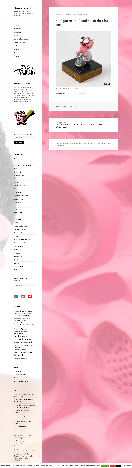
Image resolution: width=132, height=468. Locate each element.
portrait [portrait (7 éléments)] (15, 352)
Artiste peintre (18, 172)
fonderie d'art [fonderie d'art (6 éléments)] (17, 324)
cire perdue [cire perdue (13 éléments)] (22, 318)
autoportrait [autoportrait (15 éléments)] (17, 313)
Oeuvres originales (20, 229)
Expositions (17, 32)
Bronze (16, 179)
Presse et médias (19, 256)
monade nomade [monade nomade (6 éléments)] (22, 342)
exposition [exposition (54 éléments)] (18, 322)
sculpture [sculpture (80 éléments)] (22, 352)
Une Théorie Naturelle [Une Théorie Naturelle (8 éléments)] (19, 358)
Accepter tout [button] (105, 465)
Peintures (17, 236)
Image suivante (79, 15)
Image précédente (64, 15)
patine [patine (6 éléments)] (15, 345)
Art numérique (19, 162)
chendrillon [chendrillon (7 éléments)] (16, 318)
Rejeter (112, 465)
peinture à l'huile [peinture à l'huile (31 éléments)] (20, 347)
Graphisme (17, 202)
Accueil (16, 25)
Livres (16, 223)
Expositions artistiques (21, 196)
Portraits (17, 253)
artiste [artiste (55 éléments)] (20, 311)
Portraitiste (17, 250)
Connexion (17, 371)
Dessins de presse (19, 42)
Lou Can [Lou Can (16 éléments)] (29, 339)
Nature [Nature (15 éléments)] (28, 342)
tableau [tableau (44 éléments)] (29, 352)
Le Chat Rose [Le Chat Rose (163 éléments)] (20, 336)
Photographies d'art (20, 243)
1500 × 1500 (73, 106)
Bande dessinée (19, 175)
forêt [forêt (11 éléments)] (21, 325)
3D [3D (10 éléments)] (14, 311)
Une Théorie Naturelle (21, 427)
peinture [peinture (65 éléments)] (24, 345)
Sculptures (17, 263)
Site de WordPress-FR (21, 381)
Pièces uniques (18, 246)
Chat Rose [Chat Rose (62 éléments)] (26, 315)
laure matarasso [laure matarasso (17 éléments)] (19, 333)
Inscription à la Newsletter (22, 436)
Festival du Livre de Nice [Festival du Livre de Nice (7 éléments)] (28, 322)
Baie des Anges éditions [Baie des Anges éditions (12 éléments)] (27, 313)
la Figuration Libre (20, 206)
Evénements (18, 192)
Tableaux (17, 270)
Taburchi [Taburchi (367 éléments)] (19, 355)
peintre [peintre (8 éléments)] (19, 345)
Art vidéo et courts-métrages (23, 165)
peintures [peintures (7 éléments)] (30, 345)
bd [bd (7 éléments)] (14, 316)
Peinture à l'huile (19, 233)
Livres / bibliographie (21, 39)
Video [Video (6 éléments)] (26, 358)
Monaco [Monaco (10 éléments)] (16, 342)
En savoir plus (126, 465)
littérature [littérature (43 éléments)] (18, 339)
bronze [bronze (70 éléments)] (18, 315)
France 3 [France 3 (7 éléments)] (25, 324)
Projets (16, 260)
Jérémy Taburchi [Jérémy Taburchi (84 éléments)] (21, 329)
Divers (16, 189)
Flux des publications (20, 374)
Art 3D (16, 158)
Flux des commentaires (21, 378)
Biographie (17, 29)
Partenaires (17, 53)
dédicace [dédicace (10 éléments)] (24, 320)
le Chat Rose (18, 212)
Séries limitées (18, 267)
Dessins (16, 182)
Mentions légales (19, 438)
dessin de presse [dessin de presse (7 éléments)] (17, 320)
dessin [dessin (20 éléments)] (28, 318)
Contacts (16, 56)
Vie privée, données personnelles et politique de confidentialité (23, 442)
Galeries (16, 49)
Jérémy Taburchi (23, 8)
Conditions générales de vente (23, 446)
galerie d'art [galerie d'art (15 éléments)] (30, 325)
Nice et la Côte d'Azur (21, 226)
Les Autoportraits (19, 216)
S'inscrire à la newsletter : (23, 134)
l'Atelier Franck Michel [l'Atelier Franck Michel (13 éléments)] (20, 331)
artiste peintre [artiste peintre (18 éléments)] (27, 311)
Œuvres (16, 35)
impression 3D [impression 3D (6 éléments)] (17, 326)
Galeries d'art (18, 199)
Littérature (17, 219)
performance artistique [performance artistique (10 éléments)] (20, 349)
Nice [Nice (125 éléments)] (32, 342)
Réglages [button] (118, 465)
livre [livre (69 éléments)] (24, 339)
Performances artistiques (22, 239)
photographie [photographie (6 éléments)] (29, 349)
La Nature (17, 209)
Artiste (16, 169)
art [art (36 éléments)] (17, 311)
